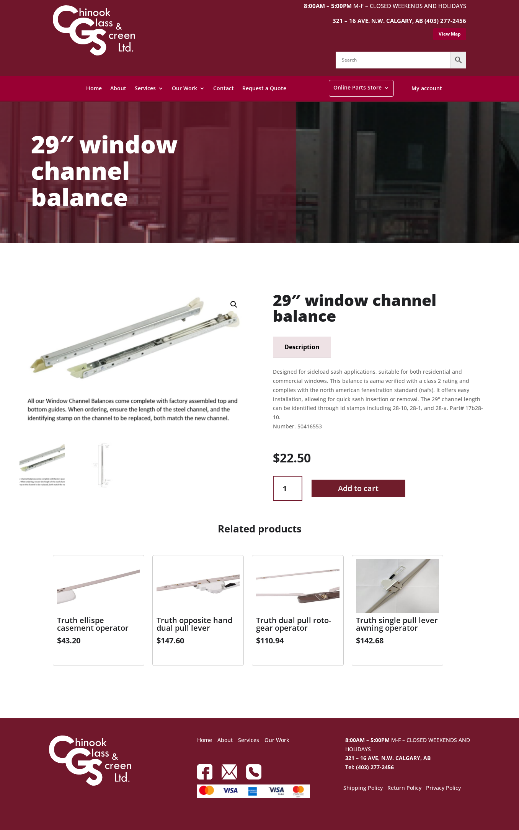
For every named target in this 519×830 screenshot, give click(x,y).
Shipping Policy (363, 788)
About (118, 88)
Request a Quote (264, 88)
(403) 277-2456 (445, 20)
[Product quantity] (287, 488)
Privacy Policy (443, 788)
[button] (234, 304)
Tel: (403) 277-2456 (369, 767)
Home (94, 88)
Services (145, 88)
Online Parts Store (357, 87)
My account (426, 88)
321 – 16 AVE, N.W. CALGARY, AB (388, 758)
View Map (450, 34)
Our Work (184, 88)
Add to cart (358, 488)
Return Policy (404, 788)
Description (302, 347)
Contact (223, 88)
